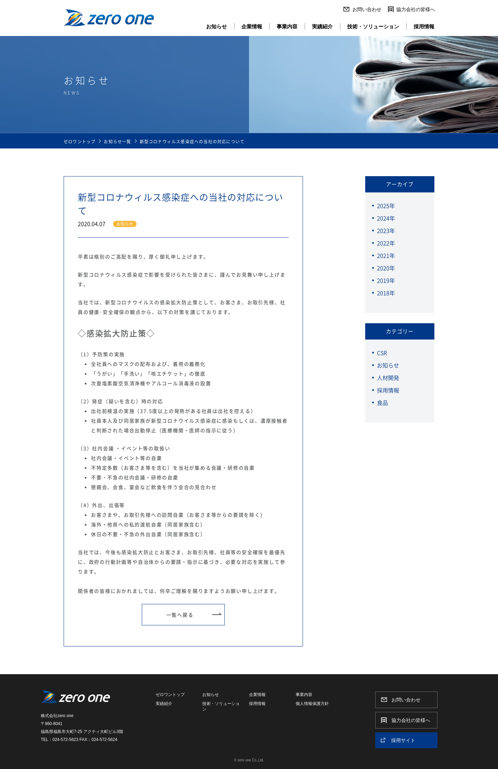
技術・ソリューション (373, 26)
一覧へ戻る (180, 614)
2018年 (386, 293)
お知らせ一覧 (117, 141)
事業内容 (287, 26)
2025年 (386, 205)
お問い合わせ (366, 9)
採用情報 (424, 26)
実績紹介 (322, 26)
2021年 (386, 255)
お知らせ (216, 26)
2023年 (386, 230)
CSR (382, 353)
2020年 (386, 268)
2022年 (386, 243)
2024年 (386, 218)
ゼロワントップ (79, 141)
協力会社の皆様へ (415, 9)
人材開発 (388, 377)
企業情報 (251, 26)
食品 (382, 402)
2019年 (386, 280)
